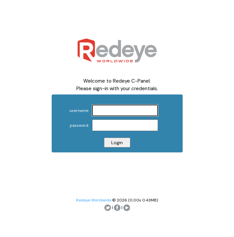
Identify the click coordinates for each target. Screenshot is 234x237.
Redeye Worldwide (93, 200)
